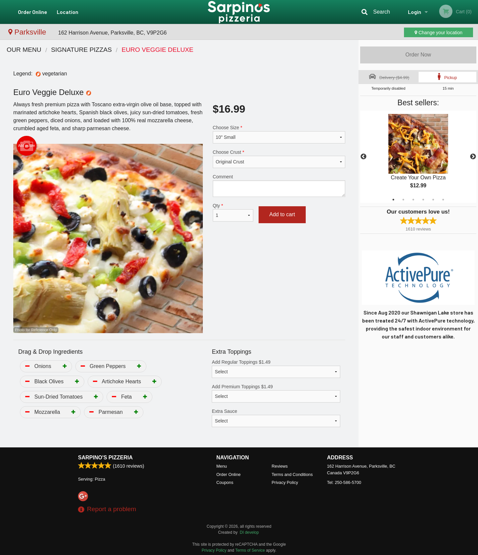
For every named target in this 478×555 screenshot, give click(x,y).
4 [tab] (423, 199)
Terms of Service (250, 550)
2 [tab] (403, 199)
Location (67, 12)
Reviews (279, 466)
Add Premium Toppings (276, 393)
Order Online (32, 12)
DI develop (249, 532)
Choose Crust (279, 158)
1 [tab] (393, 199)
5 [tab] (433, 199)
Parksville (28, 32)
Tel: (344, 482)
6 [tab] (443, 199)
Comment (279, 185)
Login (414, 12)
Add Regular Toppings (276, 368)
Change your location (438, 32)
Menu (221, 466)
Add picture (26, 146)
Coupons (224, 482)
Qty (233, 212)
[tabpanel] (418, 156)
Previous (363, 156)
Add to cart (282, 214)
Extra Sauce (276, 418)
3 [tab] (413, 199)
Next (473, 156)
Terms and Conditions (292, 474)
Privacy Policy (285, 482)
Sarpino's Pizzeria (105, 457)
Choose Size (279, 134)
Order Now (418, 54)
